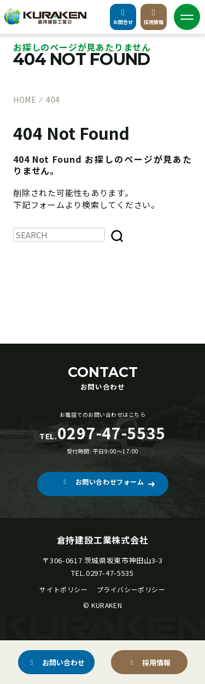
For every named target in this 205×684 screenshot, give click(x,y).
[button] (102, 484)
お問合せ (123, 17)
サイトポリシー (63, 589)
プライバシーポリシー (131, 589)
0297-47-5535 (110, 573)
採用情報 (153, 17)
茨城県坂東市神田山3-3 (123, 560)
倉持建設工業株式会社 (103, 539)
